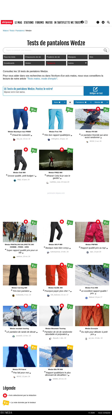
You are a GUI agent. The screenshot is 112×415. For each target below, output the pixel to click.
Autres (77, 63)
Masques (72, 57)
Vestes (28, 63)
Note (57, 102)
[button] (103, 22)
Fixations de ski (53, 57)
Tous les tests (9, 57)
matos (49, 22)
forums (39, 22)
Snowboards (9, 63)
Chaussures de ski (33, 57)
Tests (12, 30)
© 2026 (92, 413)
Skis (91, 57)
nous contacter (104, 413)
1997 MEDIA (7, 413)
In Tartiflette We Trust (67, 22)
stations (29, 22)
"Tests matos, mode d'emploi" (42, 78)
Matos (6, 30)
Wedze (29, 30)
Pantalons (20, 30)
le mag (18, 22)
